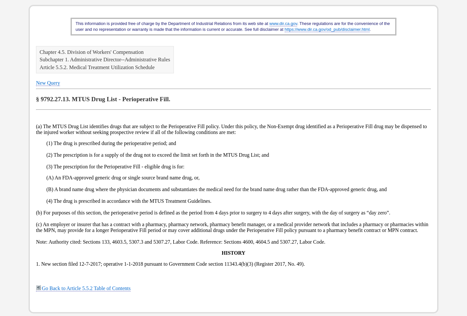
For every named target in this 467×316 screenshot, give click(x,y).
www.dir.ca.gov (283, 23)
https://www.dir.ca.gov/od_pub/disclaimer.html (327, 29)
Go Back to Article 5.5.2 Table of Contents (83, 288)
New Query (48, 83)
